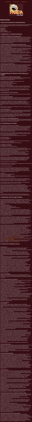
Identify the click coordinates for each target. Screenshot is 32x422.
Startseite (8, 1)
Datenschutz (16, 1)
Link (22, 230)
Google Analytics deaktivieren (14, 241)
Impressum (24, 1)
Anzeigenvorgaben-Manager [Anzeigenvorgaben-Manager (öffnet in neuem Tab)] (15, 237)
